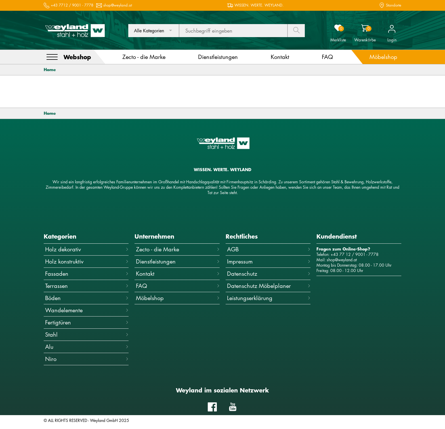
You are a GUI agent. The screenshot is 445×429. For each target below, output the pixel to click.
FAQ (177, 286)
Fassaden (87, 273)
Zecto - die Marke (177, 249)
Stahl (87, 334)
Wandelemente (87, 310)
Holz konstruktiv (87, 261)
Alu (87, 347)
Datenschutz (268, 273)
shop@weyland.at (117, 5)
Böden (87, 298)
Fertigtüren (87, 322)
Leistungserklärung (268, 298)
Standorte (393, 5)
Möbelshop (177, 298)
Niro (87, 359)
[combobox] (153, 30)
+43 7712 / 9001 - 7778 (72, 5)
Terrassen (87, 286)
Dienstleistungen (177, 261)
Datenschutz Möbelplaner (268, 286)
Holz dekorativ (87, 249)
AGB (268, 249)
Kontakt (177, 273)
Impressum (268, 261)
